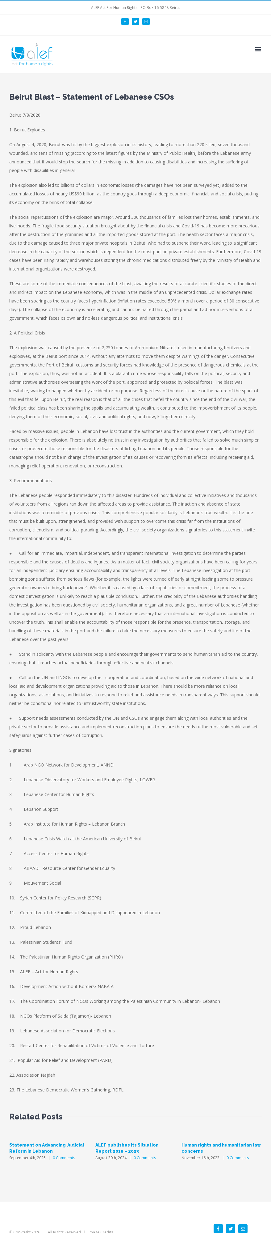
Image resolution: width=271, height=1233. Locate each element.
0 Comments (64, 1157)
